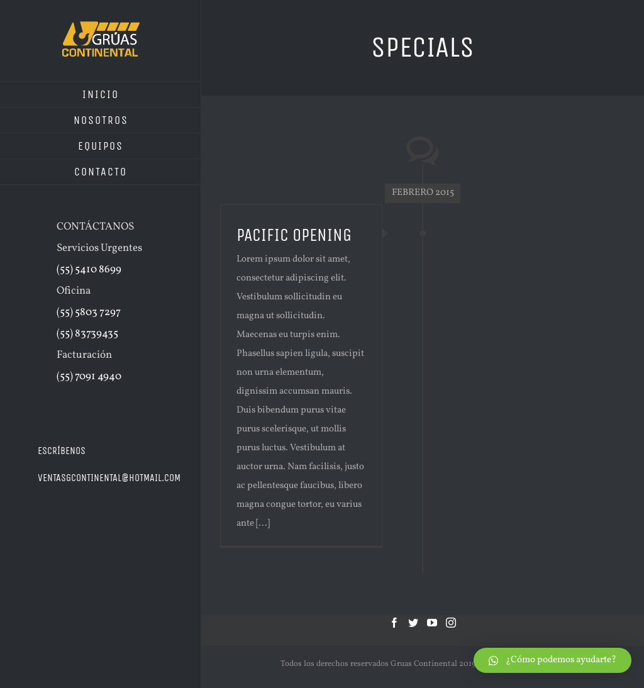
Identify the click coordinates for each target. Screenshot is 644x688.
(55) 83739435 (87, 333)
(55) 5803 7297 (89, 312)
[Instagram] (451, 623)
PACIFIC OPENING (294, 235)
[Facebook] (394, 623)
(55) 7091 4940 (89, 376)
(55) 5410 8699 (89, 269)
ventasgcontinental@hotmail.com (109, 478)
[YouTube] (432, 623)
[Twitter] (413, 623)
